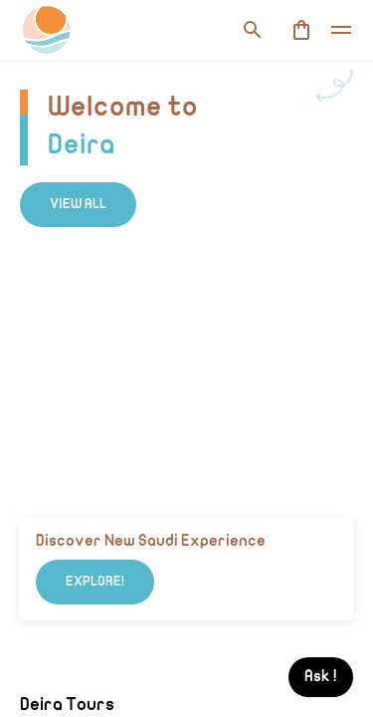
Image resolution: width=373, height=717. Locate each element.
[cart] (301, 30)
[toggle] (341, 30)
